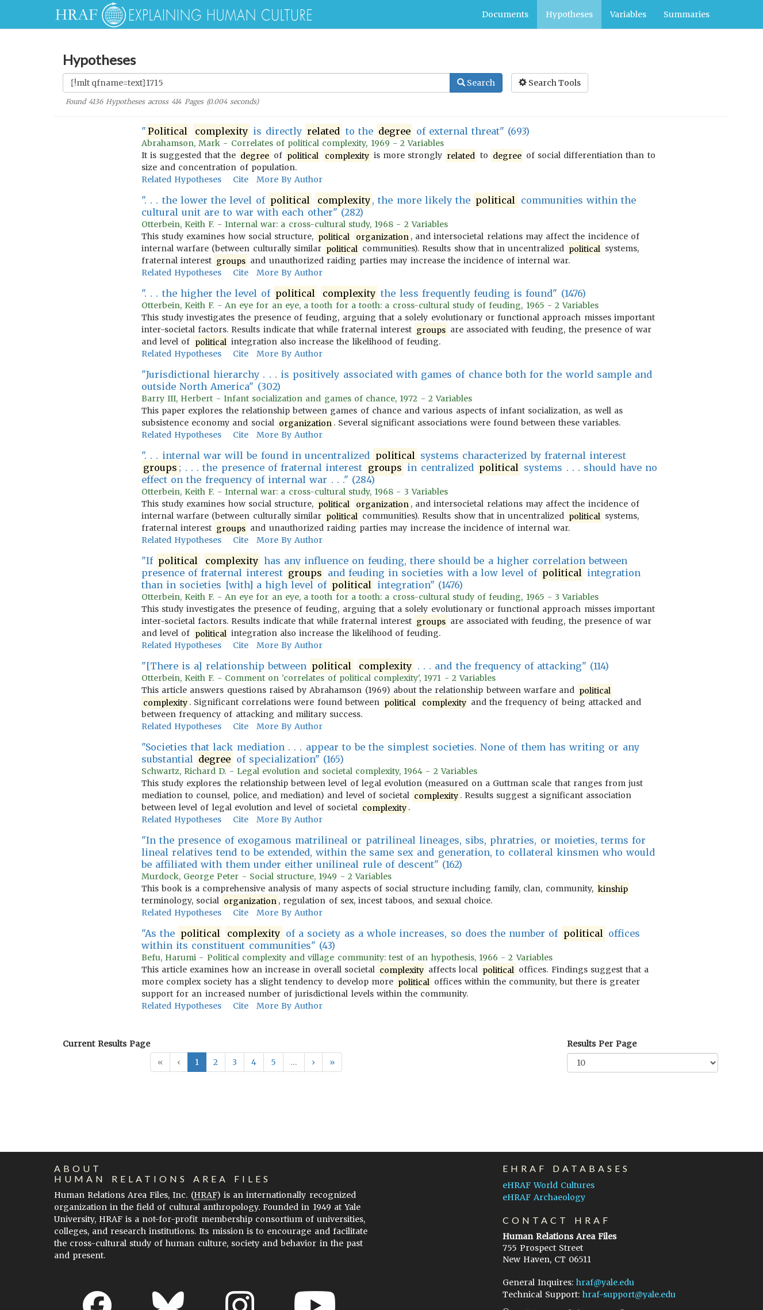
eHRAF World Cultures (549, 1185)
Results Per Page (602, 1044)
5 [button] (273, 1062)
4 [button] (253, 1062)
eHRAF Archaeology (544, 1197)
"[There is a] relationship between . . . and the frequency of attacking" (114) (375, 666)
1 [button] (197, 1062)
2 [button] (215, 1062)
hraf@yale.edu (605, 1282)
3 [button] (234, 1062)
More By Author (289, 179)
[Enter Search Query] (256, 83)
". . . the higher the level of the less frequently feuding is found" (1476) (363, 294)
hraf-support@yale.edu (629, 1294)
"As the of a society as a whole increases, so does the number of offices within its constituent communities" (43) (390, 939)
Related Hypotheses (181, 179)
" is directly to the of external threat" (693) (335, 131)
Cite (240, 179)
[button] (313, 1062)
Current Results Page (106, 1044)
